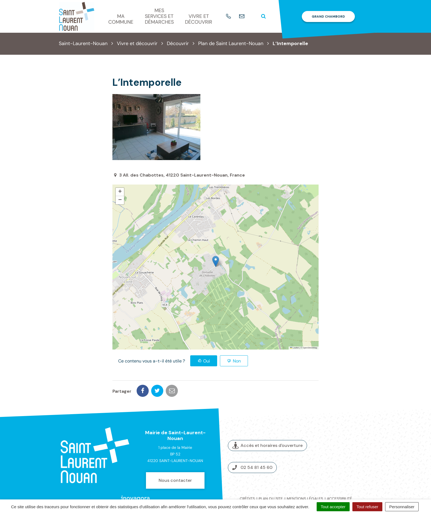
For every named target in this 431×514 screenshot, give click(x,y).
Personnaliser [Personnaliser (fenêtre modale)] (402, 506)
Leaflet (294, 348)
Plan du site (271, 479)
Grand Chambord (328, 16)
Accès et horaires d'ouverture (267, 426)
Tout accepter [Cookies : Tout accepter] (333, 506)
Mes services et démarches (159, 16)
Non (237, 361)
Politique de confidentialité (296, 485)
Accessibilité (339, 479)
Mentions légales (305, 479)
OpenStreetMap (310, 348)
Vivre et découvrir (198, 19)
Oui (206, 361)
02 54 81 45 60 (252, 448)
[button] (215, 261)
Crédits (247, 479)
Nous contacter (175, 461)
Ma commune (120, 19)
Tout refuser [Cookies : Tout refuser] (367, 506)
